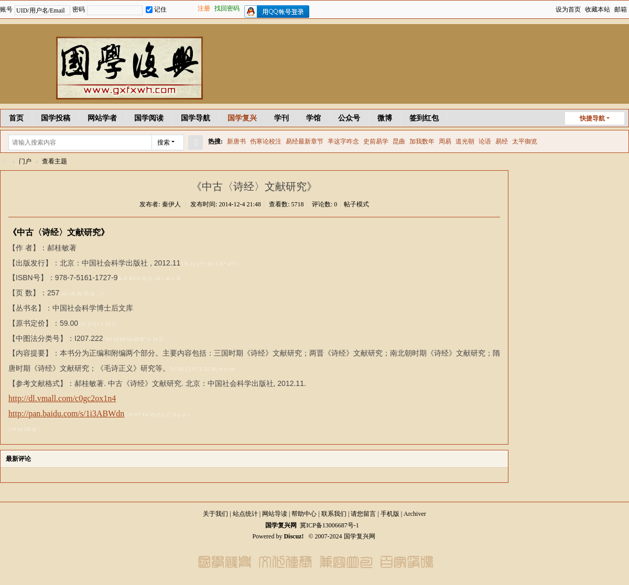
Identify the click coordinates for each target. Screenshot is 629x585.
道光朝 (465, 141)
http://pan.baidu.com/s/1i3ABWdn (66, 413)
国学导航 (195, 118)
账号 (6, 9)
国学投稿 (55, 118)
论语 (485, 141)
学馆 (313, 118)
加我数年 (422, 141)
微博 (384, 118)
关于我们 (215, 513)
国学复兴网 (4, 161)
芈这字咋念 (343, 141)
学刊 (281, 118)
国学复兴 (242, 118)
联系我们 (333, 513)
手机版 (390, 513)
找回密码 (227, 8)
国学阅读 (149, 118)
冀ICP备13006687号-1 (329, 525)
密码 (78, 9)
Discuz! (293, 536)
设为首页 (568, 9)
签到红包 (424, 118)
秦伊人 (171, 204)
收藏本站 (597, 9)
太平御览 (524, 141)
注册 (204, 8)
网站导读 (274, 513)
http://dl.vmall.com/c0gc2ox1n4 (62, 398)
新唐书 (236, 141)
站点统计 (245, 513)
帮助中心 (304, 513)
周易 (445, 141)
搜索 (163, 142)
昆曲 (399, 141)
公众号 (349, 118)
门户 (25, 161)
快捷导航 (592, 118)
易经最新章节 (304, 141)
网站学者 (102, 118)
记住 (156, 9)
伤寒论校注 (265, 141)
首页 (16, 118)
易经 (501, 141)
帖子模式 (356, 204)
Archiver (415, 513)
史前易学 (375, 141)
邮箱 (620, 9)
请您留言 (363, 513)
